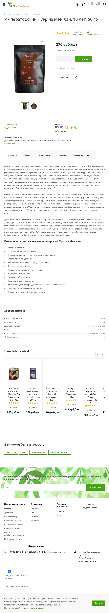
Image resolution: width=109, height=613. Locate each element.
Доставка (8, 495)
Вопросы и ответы (12, 511)
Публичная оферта (13, 522)
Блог (59, 498)
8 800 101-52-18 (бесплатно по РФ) (28, 534)
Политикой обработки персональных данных (25, 607)
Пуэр (23, 435)
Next (102, 354)
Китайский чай (38, 435)
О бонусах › (9, 143)
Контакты (35, 499)
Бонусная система (12, 503)
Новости (60, 494)
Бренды (34, 491)
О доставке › (10, 127)
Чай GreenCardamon (60, 435)
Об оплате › (60, 131)
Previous (98, 354)
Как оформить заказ (13, 507)
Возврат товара (11, 499)
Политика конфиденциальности (14, 516)
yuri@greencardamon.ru (54, 535)
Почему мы (36, 503)
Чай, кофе (11, 435)
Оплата (7, 491)
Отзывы (34, 495)
